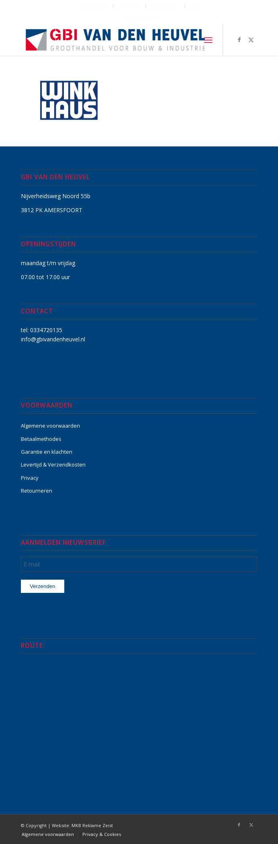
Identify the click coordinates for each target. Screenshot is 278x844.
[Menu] (208, 39)
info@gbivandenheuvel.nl (53, 339)
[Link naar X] (251, 40)
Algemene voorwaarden (50, 425)
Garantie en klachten (46, 451)
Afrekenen (130, 6)
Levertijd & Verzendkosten (53, 464)
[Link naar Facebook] (239, 40)
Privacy (30, 477)
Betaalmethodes (41, 438)
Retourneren (36, 490)
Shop (196, 6)
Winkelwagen (166, 6)
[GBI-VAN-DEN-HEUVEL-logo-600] (115, 40)
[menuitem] (95, 6)
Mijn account (95, 6)
